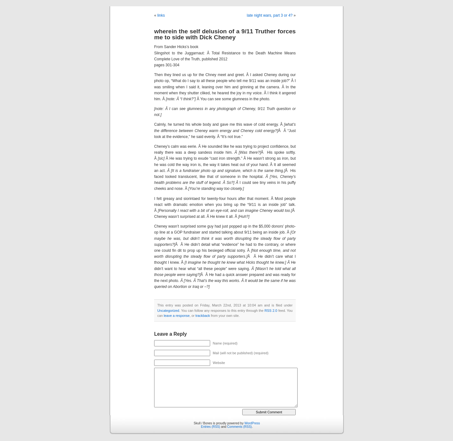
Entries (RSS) (210, 426)
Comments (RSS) (239, 426)
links (161, 15)
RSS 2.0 (271, 310)
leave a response (176, 315)
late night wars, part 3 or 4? (270, 15)
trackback (202, 315)
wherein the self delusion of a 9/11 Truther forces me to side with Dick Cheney (225, 34)
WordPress (252, 423)
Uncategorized (168, 310)
